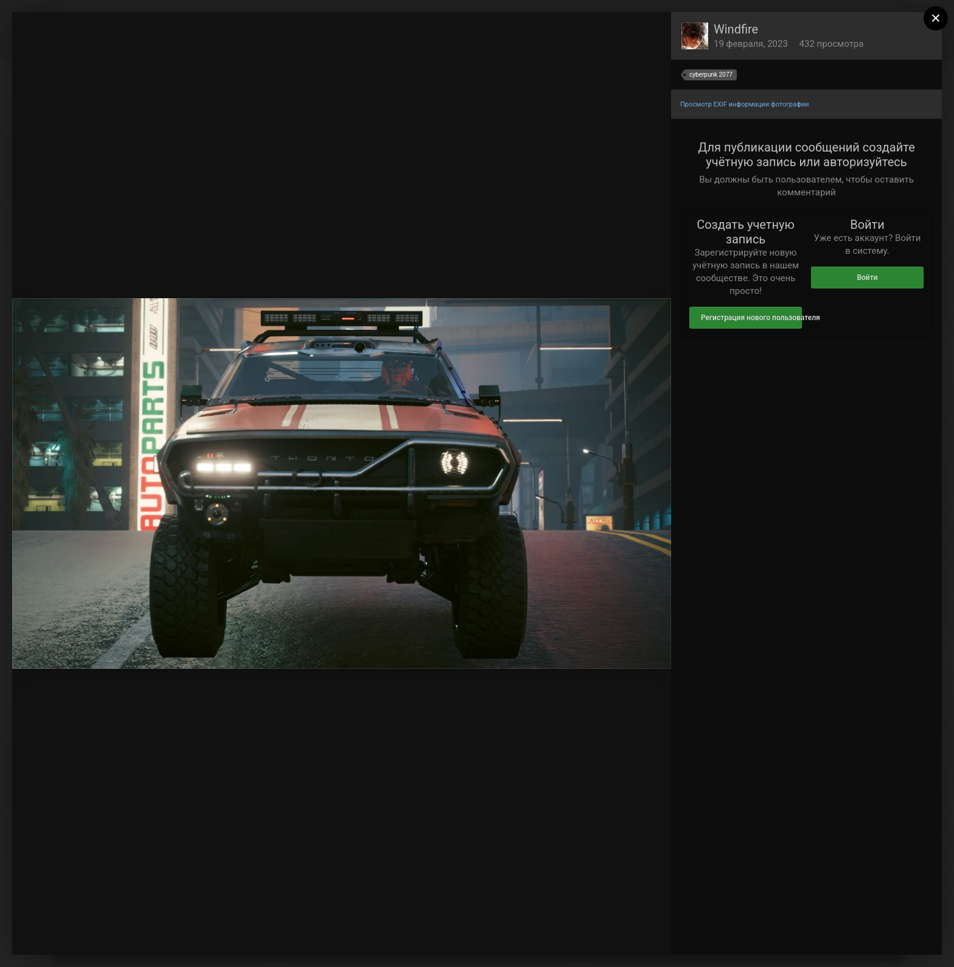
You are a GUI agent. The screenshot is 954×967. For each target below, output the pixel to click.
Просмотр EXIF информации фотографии (744, 104)
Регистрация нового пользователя (751, 317)
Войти (867, 277)
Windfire (736, 29)
